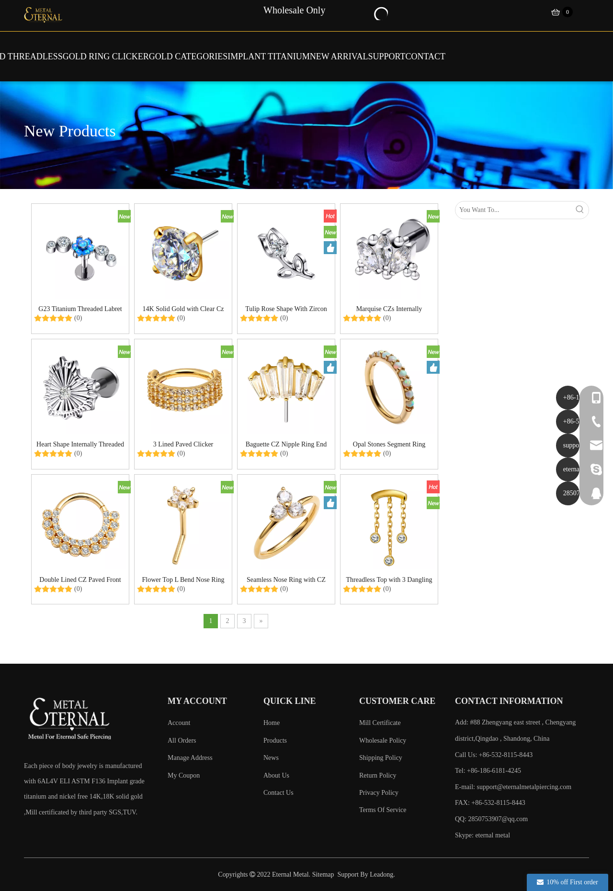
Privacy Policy (378, 792)
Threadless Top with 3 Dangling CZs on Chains (389, 579)
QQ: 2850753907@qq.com (491, 819)
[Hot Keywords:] (380, 12)
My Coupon (184, 775)
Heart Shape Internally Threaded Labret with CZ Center (80, 444)
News (271, 757)
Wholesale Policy (382, 740)
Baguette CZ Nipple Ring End (286, 444)
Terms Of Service (383, 809)
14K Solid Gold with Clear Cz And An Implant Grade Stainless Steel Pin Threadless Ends (183, 308)
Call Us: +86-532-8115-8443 (494, 754)
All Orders (182, 740)
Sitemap (323, 874)
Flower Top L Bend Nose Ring (183, 579)
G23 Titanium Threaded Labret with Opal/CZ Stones (80, 308)
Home (271, 722)
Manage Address (190, 757)
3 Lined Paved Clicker (183, 444)
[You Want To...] (513, 210)
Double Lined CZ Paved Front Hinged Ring (80, 579)
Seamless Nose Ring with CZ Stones (286, 579)
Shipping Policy (380, 757)
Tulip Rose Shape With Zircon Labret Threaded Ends (286, 308)
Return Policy (377, 775)
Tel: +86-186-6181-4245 (488, 770)
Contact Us (278, 792)
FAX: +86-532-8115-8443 (490, 802)
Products (275, 740)
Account (179, 722)
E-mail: (513, 787)
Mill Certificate (380, 722)
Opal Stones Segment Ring (389, 444)
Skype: (465, 835)
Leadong (381, 874)
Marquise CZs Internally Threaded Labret (389, 308)
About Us (276, 775)
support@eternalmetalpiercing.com (524, 787)
